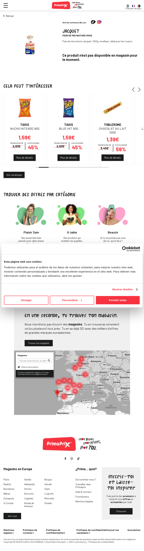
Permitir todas (118, 300)
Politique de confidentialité (55, 531)
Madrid (7, 484)
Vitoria (27, 488)
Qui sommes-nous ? (85, 479)
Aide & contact (83, 491)
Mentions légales (84, 501)
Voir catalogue (14, 174)
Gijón (47, 488)
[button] (134, 90)
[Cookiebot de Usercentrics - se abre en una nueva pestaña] (124, 248)
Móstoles (49, 498)
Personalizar (72, 300)
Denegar (26, 300)
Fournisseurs (82, 496)
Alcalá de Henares (29, 505)
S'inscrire (121, 511)
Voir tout (12, 515)
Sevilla (27, 479)
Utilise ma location (28, 367)
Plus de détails (24, 157)
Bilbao (7, 493)
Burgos (48, 479)
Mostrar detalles (122, 289)
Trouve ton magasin (38, 343)
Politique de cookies (30, 531)
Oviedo (48, 503)
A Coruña (8, 503)
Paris (6, 479)
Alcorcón (29, 493)
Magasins (22, 355)
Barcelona (9, 488)
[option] (127, 5)
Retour (10, 15)
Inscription (133, 529)
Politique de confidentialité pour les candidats (97, 531)
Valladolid (29, 484)
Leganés (28, 498)
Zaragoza (9, 498)
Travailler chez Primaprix (83, 486)
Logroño (49, 493)
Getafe (48, 484)
